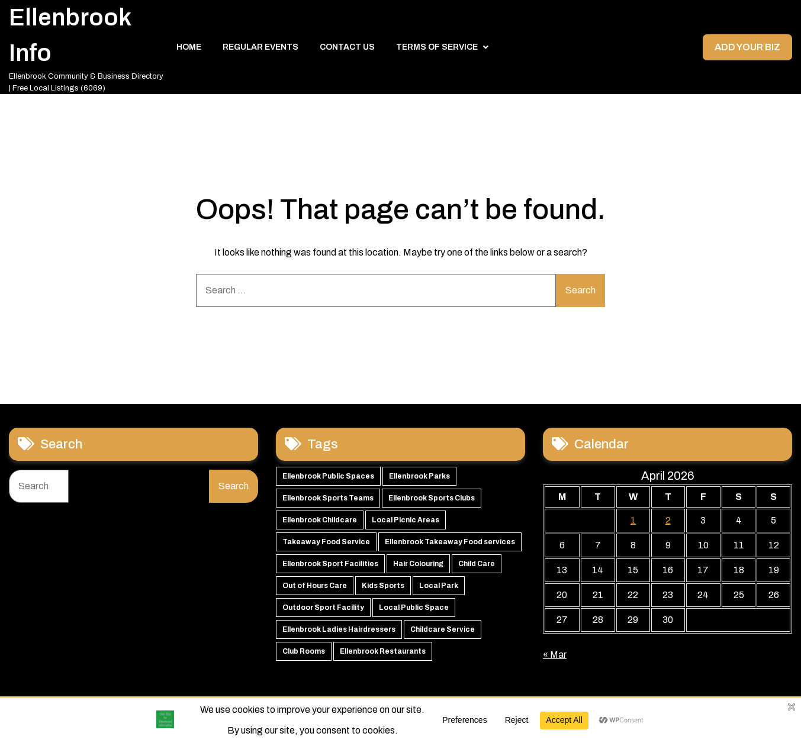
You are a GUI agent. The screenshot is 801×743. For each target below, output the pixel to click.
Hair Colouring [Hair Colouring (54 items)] (418, 564)
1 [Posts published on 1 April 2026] (633, 520)
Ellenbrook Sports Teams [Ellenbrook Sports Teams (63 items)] (328, 498)
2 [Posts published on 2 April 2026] (668, 520)
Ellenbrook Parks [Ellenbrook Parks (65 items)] (419, 476)
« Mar (555, 655)
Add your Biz (747, 47)
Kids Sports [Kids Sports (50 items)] (383, 586)
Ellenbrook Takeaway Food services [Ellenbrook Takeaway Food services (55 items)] (450, 542)
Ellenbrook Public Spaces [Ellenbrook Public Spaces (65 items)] (328, 476)
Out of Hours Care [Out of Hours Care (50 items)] (314, 586)
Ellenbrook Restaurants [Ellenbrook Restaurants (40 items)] (383, 651)
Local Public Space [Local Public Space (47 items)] (414, 607)
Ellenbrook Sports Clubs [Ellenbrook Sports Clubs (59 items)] (431, 498)
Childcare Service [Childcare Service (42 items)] (442, 629)
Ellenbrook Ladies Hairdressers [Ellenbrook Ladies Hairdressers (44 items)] (338, 629)
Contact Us (347, 47)
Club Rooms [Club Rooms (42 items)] (303, 651)
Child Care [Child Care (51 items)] (476, 564)
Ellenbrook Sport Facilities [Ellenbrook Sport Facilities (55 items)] (330, 564)
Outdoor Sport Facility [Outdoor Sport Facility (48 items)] (323, 607)
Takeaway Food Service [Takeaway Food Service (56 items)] (326, 542)
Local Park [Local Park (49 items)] (438, 586)
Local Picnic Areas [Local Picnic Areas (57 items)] (405, 520)
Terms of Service (437, 47)
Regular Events (260, 47)
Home (188, 47)
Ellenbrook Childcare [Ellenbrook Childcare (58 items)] (319, 520)
